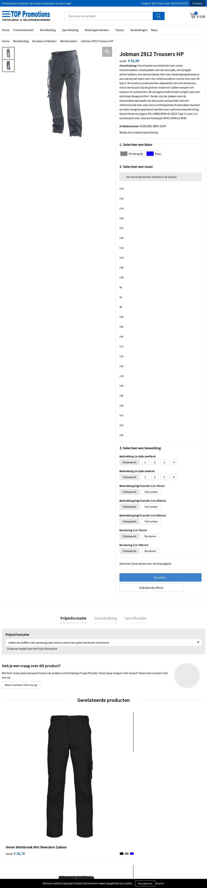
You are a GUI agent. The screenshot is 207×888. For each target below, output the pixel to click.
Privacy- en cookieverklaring (125, 834)
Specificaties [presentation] (133, 618)
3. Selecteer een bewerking (140, 448)
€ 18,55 (66, 769)
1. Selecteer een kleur (135, 144)
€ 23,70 (117, 775)
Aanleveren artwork (170, 834)
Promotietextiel (23, 30)
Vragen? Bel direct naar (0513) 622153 (164, 3)
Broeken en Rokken (44, 41)
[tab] (76, 618)
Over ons (63, 828)
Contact (197, 3)
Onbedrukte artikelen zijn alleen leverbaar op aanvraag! (36, 3)
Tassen (119, 30)
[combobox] (108, 16)
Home (5, 41)
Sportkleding (70, 30)
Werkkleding (48, 30)
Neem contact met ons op (21, 686)
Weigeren (160, 883)
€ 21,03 (167, 775)
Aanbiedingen (138, 30)
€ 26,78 (15, 775)
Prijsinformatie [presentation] (76, 618)
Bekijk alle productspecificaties (140, 132)
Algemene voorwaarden (122, 828)
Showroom (165, 828)
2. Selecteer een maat (136, 166)
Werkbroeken (68, 41)
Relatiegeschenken (97, 30)
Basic (154, 30)
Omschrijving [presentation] (105, 618)
